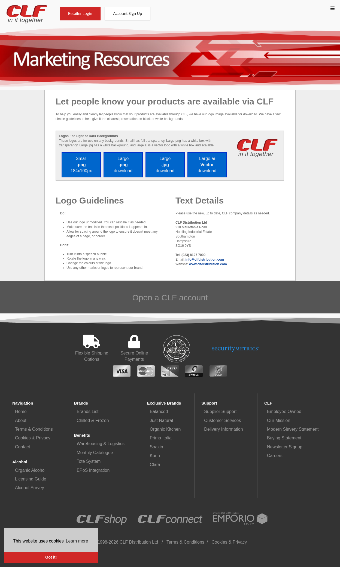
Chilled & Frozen (93, 420)
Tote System (89, 461)
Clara (155, 464)
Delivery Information (223, 429)
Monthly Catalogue (95, 452)
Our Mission (278, 420)
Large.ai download (207, 164)
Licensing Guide (30, 479)
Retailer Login (80, 13)
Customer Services (222, 420)
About (20, 420)
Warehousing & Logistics (101, 443)
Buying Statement (284, 438)
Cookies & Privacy (32, 438)
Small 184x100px (81, 164)
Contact (22, 447)
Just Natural (161, 420)
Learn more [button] (77, 541)
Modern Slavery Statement (292, 429)
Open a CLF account (170, 297)
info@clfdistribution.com (205, 259)
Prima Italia (161, 438)
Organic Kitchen (165, 429)
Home (21, 411)
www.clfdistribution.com (208, 264)
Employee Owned (284, 411)
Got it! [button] (51, 557)
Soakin (156, 447)
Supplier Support (220, 411)
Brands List (87, 411)
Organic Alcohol (30, 470)
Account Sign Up (127, 13)
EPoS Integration (93, 470)
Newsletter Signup (284, 447)
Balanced (159, 411)
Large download (123, 164)
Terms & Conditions (34, 429)
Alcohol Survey (29, 487)
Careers (275, 455)
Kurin (155, 455)
